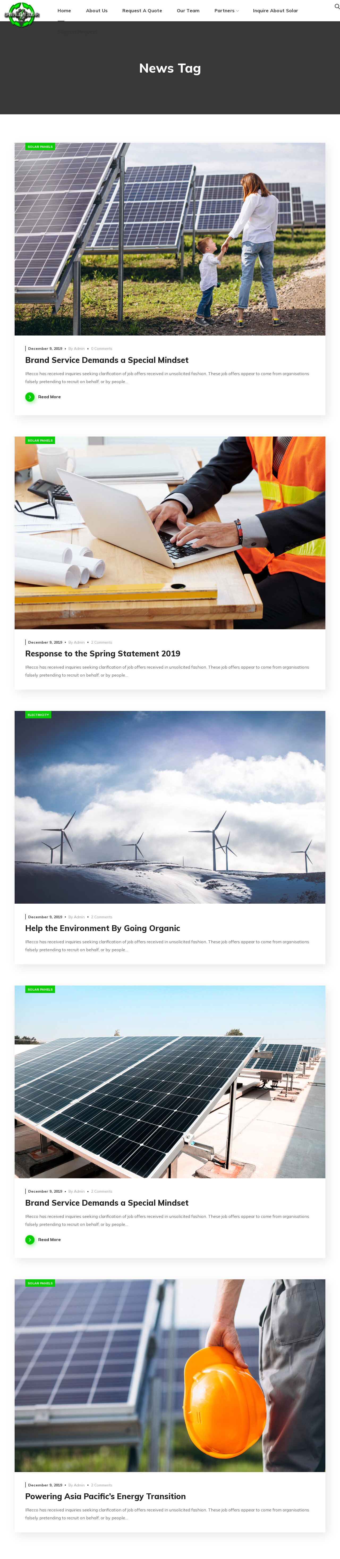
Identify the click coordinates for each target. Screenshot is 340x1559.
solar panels (40, 147)
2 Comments (101, 642)
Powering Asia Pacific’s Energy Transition (105, 1496)
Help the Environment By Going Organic (102, 928)
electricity (38, 715)
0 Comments (101, 348)
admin (79, 348)
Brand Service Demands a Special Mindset (107, 360)
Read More (49, 396)
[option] (170, 239)
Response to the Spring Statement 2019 (102, 653)
